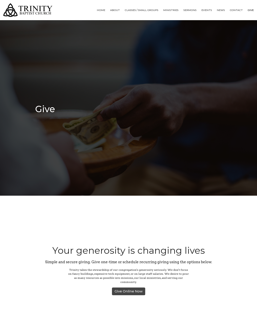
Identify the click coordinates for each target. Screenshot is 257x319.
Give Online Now (129, 291)
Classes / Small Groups (141, 10)
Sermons (190, 10)
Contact (236, 10)
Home (101, 10)
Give (251, 10)
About (115, 10)
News (221, 10)
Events (206, 10)
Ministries (170, 10)
